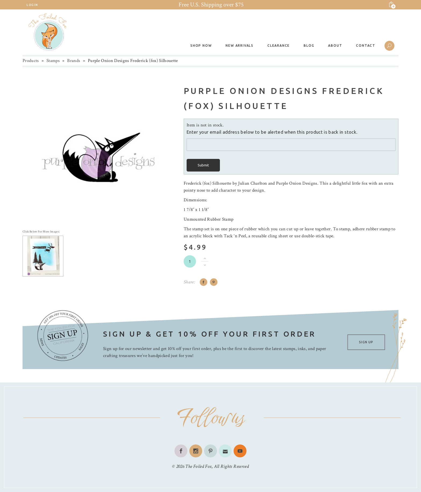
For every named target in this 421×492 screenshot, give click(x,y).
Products (31, 61)
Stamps (53, 61)
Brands (73, 61)
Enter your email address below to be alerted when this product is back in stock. (272, 131)
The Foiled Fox (198, 466)
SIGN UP (366, 342)
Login (32, 4)
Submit (203, 165)
